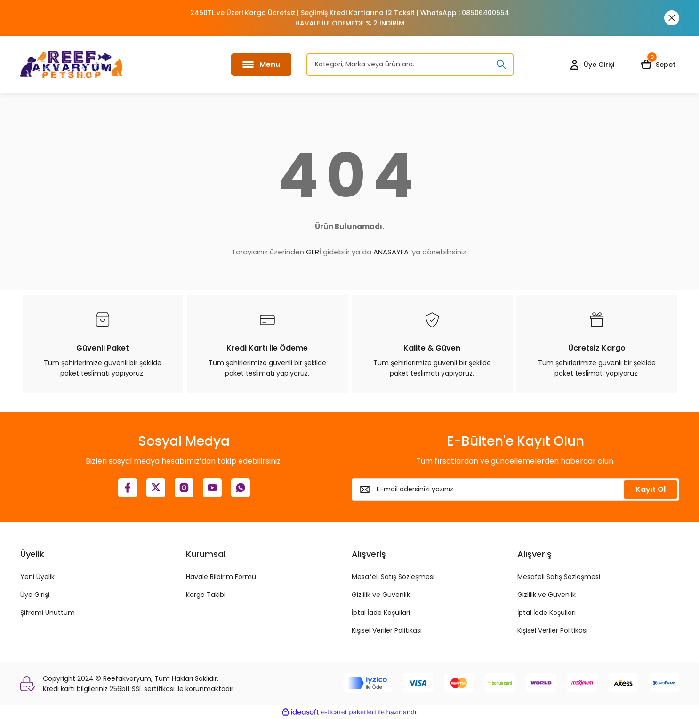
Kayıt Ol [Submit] (650, 489)
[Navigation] (261, 64)
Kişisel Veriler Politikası (387, 630)
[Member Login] (591, 64)
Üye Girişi (34, 594)
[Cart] (660, 64)
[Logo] (71, 64)
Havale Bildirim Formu (221, 576)
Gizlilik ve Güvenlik (381, 594)
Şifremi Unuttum (47, 612)
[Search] (410, 64)
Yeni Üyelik (37, 576)
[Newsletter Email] (515, 489)
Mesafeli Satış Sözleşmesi (393, 576)
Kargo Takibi (205, 594)
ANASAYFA (391, 252)
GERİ (313, 252)
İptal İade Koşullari (381, 612)
